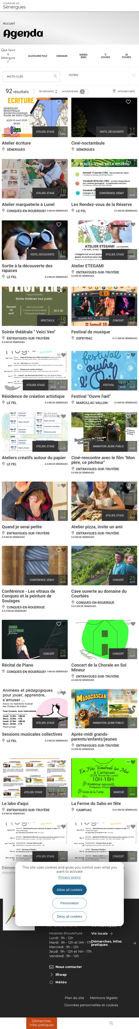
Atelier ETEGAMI (87, 265)
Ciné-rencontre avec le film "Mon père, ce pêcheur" (103, 460)
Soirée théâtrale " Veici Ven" (29, 331)
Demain (61, 56)
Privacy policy (69, 877)
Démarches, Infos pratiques (42, 1023)
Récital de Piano (17, 665)
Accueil (9, 23)
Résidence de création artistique (33, 396)
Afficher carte (123, 91)
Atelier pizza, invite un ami (97, 526)
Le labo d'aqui (15, 803)
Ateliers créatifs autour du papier (34, 457)
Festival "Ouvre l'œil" (91, 396)
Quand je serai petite (22, 526)
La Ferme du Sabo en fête (96, 803)
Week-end (83, 56)
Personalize (69, 903)
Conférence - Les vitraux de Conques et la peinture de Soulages (28, 596)
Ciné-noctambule (88, 143)
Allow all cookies (69, 890)
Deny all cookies (69, 916)
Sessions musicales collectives (32, 734)
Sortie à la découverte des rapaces (27, 268)
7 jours (105, 56)
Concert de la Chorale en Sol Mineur (99, 667)
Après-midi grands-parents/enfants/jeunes (94, 736)
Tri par (48, 91)
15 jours (126, 56)
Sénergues (14, 5)
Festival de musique (90, 331)
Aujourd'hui (37, 56)
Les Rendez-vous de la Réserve (101, 204)
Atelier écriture (16, 143)
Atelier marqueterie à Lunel (28, 204)
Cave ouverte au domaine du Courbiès (99, 594)
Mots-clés (15, 76)
